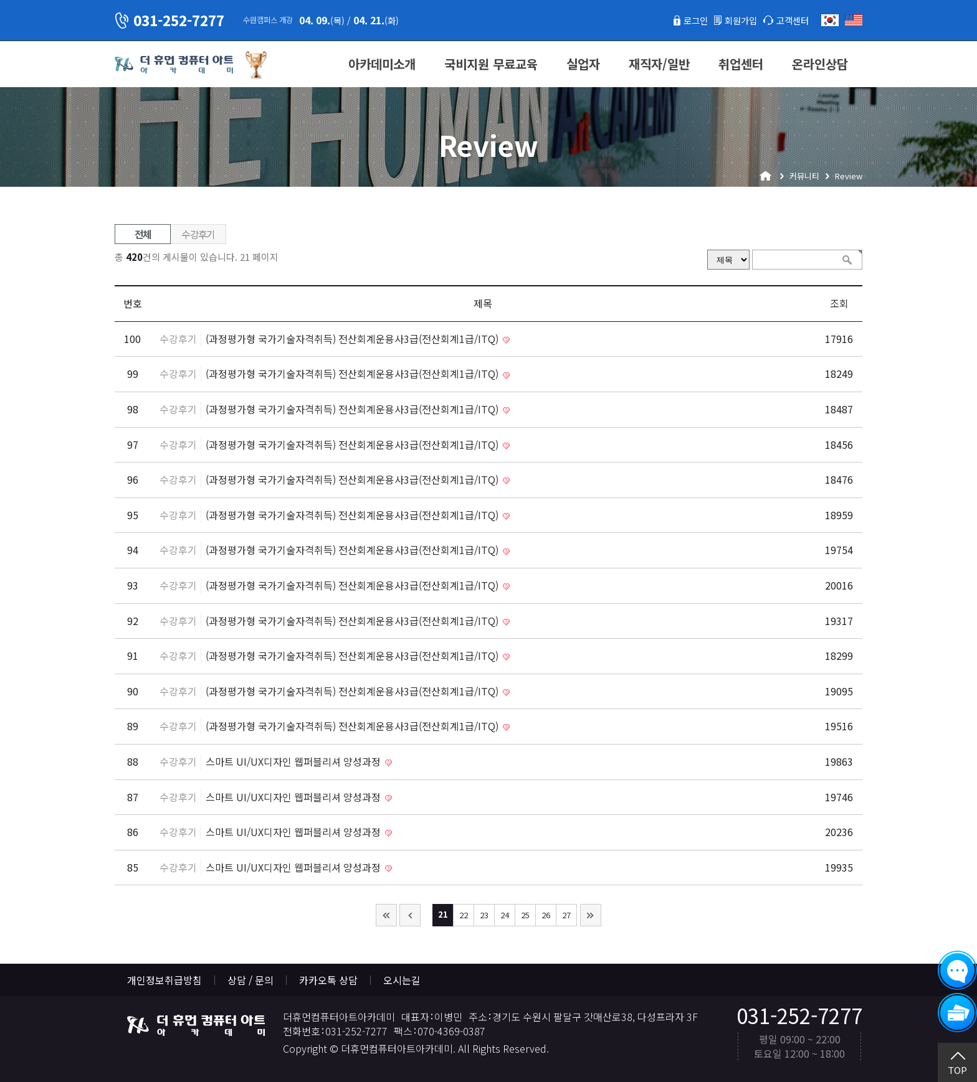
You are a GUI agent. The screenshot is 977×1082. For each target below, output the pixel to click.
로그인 (684, 19)
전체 (143, 234)
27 (566, 915)
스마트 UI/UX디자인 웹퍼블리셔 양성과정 (294, 761)
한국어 (830, 20)
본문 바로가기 (0, 0)
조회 (839, 303)
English (853, 20)
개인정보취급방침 (164, 979)
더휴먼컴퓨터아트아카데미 (174, 64)
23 (484, 915)
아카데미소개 (382, 64)
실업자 (583, 64)
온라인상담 (820, 64)
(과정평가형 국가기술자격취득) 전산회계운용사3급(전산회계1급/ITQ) (353, 338)
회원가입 (733, 19)
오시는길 (402, 979)
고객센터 (790, 19)
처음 (386, 915)
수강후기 (198, 234)
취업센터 (740, 64)
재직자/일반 (659, 64)
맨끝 (590, 915)
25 (525, 915)
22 (463, 915)
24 (504, 915)
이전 (410, 915)
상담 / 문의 (250, 979)
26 (545, 915)
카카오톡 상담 (328, 979)
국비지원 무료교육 (491, 64)
